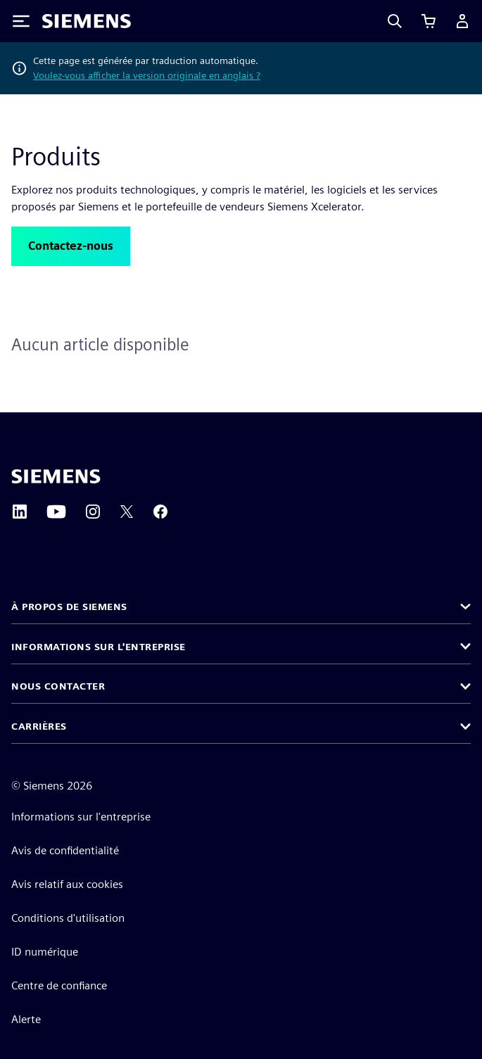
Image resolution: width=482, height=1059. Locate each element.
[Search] (395, 21)
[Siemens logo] (86, 21)
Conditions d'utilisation (68, 918)
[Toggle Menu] (21, 21)
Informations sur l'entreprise (81, 816)
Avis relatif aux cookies (67, 884)
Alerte (26, 1019)
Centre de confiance (59, 985)
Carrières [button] (39, 726)
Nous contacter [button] (58, 686)
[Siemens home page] (56, 476)
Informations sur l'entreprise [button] (98, 646)
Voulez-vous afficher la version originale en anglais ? (146, 75)
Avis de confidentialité (65, 850)
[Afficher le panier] (428, 21)
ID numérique (44, 951)
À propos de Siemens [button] (69, 606)
